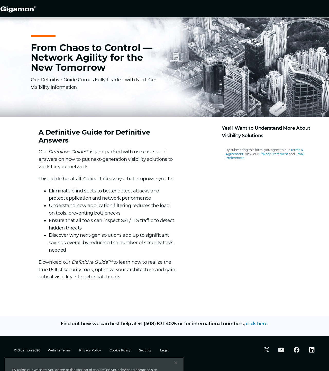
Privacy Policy (90, 350)
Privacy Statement (273, 154)
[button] (266, 350)
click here (256, 323)
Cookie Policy (120, 350)
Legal (164, 350)
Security (145, 350)
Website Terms (59, 350)
